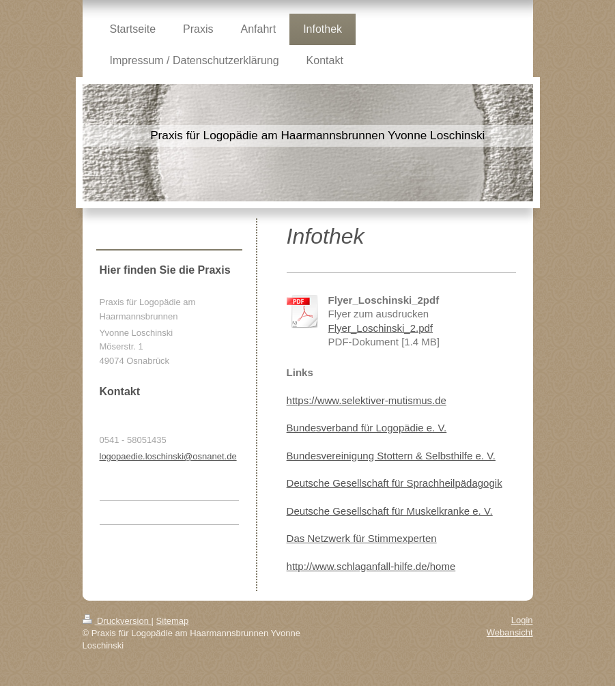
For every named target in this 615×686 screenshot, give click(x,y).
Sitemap (172, 621)
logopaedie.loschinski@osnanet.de (168, 456)
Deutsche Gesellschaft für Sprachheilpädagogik (394, 483)
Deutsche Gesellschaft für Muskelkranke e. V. (390, 511)
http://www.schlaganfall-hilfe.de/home (371, 566)
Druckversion (117, 621)
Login (522, 620)
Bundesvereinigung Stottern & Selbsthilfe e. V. (391, 455)
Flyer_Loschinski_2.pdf (380, 328)
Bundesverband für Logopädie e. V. (367, 427)
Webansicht (510, 632)
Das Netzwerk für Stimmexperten (362, 538)
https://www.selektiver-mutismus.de (366, 400)
